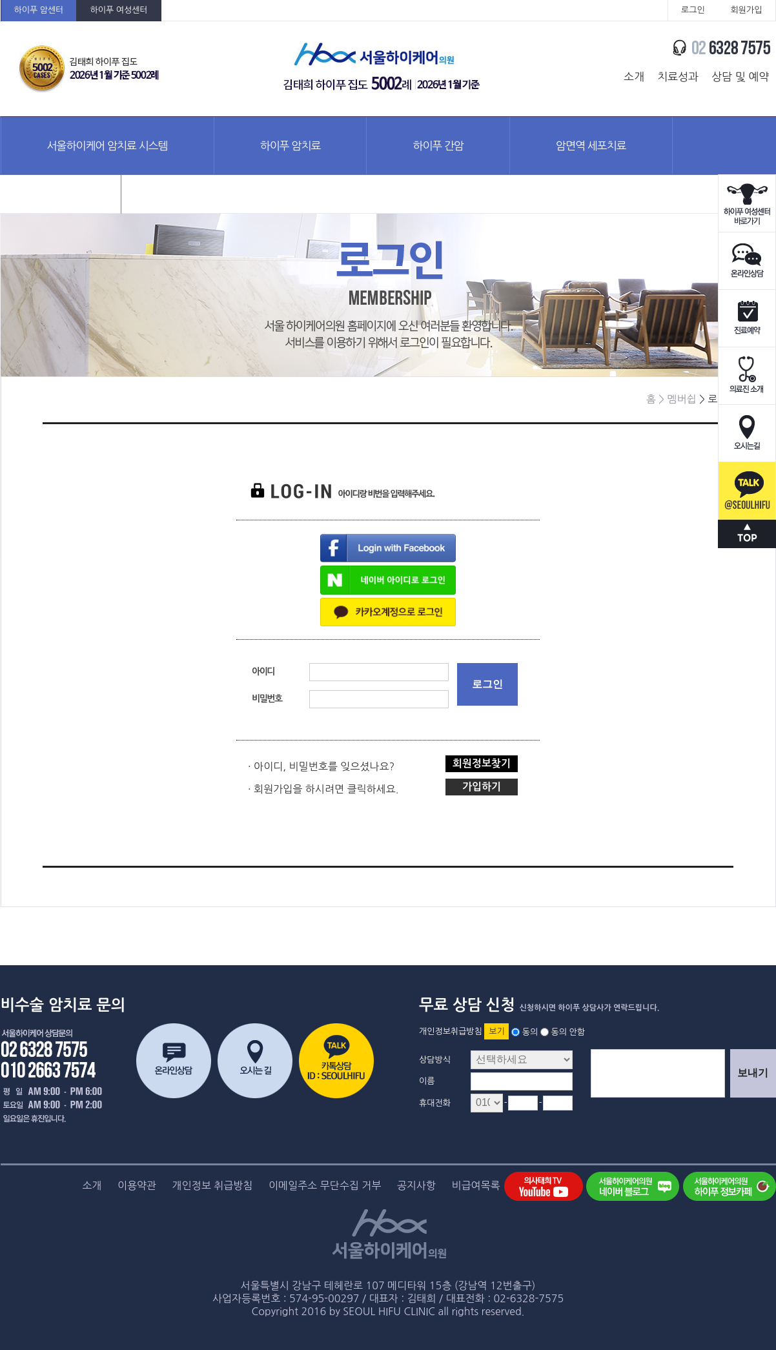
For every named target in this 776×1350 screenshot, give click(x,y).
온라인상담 (747, 261)
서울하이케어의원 (382, 68)
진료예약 (747, 318)
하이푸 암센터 (39, 10)
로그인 (693, 10)
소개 (634, 76)
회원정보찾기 (482, 763)
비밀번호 (267, 698)
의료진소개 (747, 376)
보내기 (752, 1072)
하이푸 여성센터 (118, 10)
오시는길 (747, 433)
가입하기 (481, 787)
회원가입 (746, 10)
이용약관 (136, 1185)
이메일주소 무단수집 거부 (325, 1185)
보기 (496, 1031)
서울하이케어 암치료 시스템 (107, 145)
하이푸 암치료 (290, 145)
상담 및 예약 (740, 76)
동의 (530, 1031)
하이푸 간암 (438, 145)
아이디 (263, 671)
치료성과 (678, 76)
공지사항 (416, 1185)
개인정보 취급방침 (212, 1185)
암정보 (61, 203)
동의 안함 (568, 1031)
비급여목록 (475, 1185)
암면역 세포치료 (591, 145)
